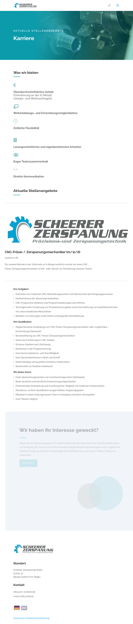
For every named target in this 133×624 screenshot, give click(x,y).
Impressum (19, 618)
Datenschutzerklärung (38, 618)
